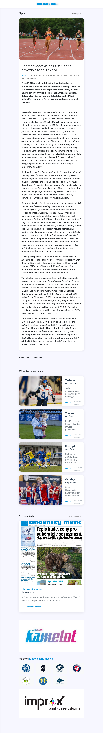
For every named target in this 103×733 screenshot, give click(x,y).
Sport (24, 75)
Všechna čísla (76, 516)
